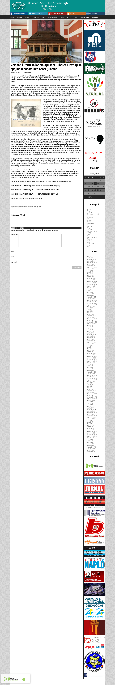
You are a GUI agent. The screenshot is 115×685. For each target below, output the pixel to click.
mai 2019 (90, 386)
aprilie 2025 (90, 275)
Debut (88, 218)
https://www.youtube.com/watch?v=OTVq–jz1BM (26, 207)
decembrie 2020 (92, 356)
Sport (88, 245)
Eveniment (90, 226)
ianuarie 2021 (91, 355)
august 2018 (91, 400)
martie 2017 (90, 427)
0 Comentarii (26, 72)
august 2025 (91, 269)
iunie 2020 (90, 366)
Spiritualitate (90, 243)
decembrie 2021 (92, 337)
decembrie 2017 (92, 412)
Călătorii (89, 212)
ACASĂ (12, 17)
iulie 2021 (90, 345)
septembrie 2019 (92, 380)
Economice (90, 225)
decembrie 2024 (92, 281)
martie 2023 (90, 314)
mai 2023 (90, 311)
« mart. (89, 197)
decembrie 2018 (92, 394)
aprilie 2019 (90, 387)
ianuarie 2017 (91, 430)
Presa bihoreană (92, 237)
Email (13, 257)
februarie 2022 (91, 334)
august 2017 (91, 419)
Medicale (89, 229)
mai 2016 (90, 442)
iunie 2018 (90, 403)
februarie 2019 (91, 391)
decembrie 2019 (92, 375)
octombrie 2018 (92, 397)
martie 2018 (90, 408)
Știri (88, 247)
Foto (88, 228)
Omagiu (89, 233)
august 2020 (91, 362)
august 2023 (91, 306)
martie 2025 (90, 276)
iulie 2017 (90, 420)
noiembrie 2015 (91, 450)
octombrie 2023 (92, 303)
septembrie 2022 (92, 323)
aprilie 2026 (90, 256)
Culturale (89, 215)
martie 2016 (90, 445)
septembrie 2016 (92, 436)
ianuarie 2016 (91, 448)
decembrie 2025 (92, 262)
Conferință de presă (93, 214)
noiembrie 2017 (91, 414)
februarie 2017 (91, 428)
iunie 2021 (90, 347)
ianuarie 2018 (91, 411)
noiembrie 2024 (91, 283)
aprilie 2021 (90, 350)
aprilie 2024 (90, 294)
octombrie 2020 (92, 359)
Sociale (89, 242)
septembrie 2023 (92, 305)
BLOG (75, 17)
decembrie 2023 (92, 300)
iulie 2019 (90, 383)
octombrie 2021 (92, 341)
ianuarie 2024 (91, 298)
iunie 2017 (90, 422)
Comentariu (14, 234)
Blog (88, 211)
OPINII (69, 17)
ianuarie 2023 (91, 317)
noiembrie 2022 (91, 320)
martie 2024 (90, 295)
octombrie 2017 (92, 416)
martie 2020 (90, 370)
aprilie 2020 (90, 369)
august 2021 (91, 344)
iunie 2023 (90, 309)
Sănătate (89, 240)
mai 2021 (90, 348)
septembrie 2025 (92, 267)
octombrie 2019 (92, 378)
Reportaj (89, 239)
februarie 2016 (91, 447)
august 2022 (91, 325)
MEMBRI (27, 17)
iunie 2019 (90, 384)
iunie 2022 (90, 328)
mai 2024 (90, 292)
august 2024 (91, 287)
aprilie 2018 (90, 406)
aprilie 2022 (90, 331)
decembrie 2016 (92, 431)
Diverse (89, 222)
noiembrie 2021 (91, 339)
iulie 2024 (90, 289)
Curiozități (90, 217)
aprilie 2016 (90, 444)
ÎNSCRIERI (36, 17)
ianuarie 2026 (91, 261)
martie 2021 (90, 352)
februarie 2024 (91, 297)
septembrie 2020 (92, 361)
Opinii (88, 234)
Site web (13, 262)
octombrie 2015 (92, 452)
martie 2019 (90, 389)
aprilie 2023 (90, 312)
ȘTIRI (43, 17)
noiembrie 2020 (91, 358)
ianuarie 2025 (91, 280)
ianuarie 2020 (91, 373)
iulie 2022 (90, 327)
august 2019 (91, 381)
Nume (13, 251)
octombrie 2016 (92, 434)
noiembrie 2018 (91, 395)
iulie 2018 (90, 402)
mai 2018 (90, 405)
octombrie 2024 (92, 284)
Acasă (89, 209)
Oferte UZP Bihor (92, 231)
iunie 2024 (90, 291)
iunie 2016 (90, 441)
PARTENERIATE (84, 17)
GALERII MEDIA (52, 17)
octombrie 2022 (92, 322)
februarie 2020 (91, 372)
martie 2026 (90, 258)
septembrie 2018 (92, 398)
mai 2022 (90, 330)
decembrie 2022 (92, 319)
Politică (89, 236)
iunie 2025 (90, 272)
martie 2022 (90, 333)
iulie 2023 (90, 308)
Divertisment (90, 223)
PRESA (62, 17)
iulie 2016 (90, 439)
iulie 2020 (90, 364)
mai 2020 (90, 367)
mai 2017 (90, 423)
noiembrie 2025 (91, 264)
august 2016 (91, 437)
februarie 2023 (91, 316)
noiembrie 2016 (91, 433)
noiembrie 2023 (91, 302)
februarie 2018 (91, 409)
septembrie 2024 (92, 286)
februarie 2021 (91, 353)
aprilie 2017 (90, 425)
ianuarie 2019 (91, 392)
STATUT (19, 17)
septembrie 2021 (92, 342)
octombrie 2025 (92, 266)
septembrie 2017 (92, 417)
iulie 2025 (90, 270)
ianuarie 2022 (91, 336)
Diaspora (90, 220)
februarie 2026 (91, 259)
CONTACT (95, 17)
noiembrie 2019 (91, 377)
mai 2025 (90, 273)
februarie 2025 (91, 278)
